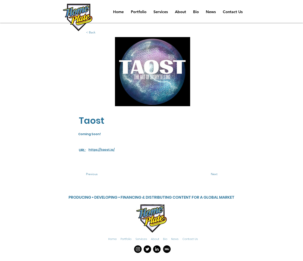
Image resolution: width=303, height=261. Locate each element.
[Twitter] (147, 249)
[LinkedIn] (157, 249)
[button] (98, 174)
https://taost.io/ (102, 149)
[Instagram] (138, 249)
